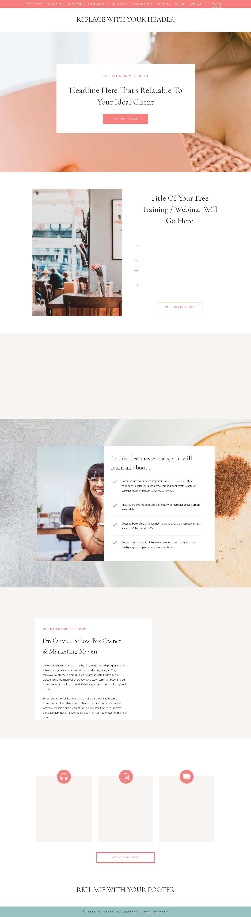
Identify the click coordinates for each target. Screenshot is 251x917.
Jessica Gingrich (142, 911)
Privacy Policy (160, 911)
